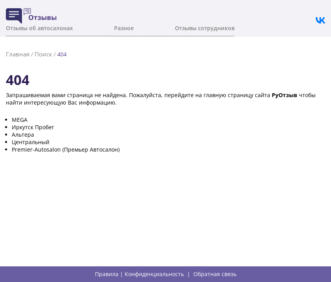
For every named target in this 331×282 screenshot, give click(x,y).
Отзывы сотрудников (205, 28)
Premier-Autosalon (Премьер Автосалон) (66, 149)
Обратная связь (214, 274)
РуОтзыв (284, 95)
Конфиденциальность (154, 274)
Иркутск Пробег (33, 127)
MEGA (19, 119)
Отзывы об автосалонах (39, 28)
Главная (17, 54)
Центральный (30, 142)
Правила (106, 274)
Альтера (23, 134)
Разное (124, 28)
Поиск (43, 54)
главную (215, 95)
